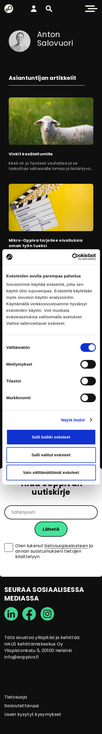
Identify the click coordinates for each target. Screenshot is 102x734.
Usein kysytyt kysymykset (32, 714)
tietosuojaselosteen (66, 546)
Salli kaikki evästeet (51, 437)
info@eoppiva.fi (21, 657)
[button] (49, 8)
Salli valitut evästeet (51, 455)
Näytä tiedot (73, 420)
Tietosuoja (15, 697)
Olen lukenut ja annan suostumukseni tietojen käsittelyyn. (54, 551)
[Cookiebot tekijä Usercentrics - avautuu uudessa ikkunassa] (73, 256)
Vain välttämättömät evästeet (51, 472)
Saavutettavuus (21, 706)
